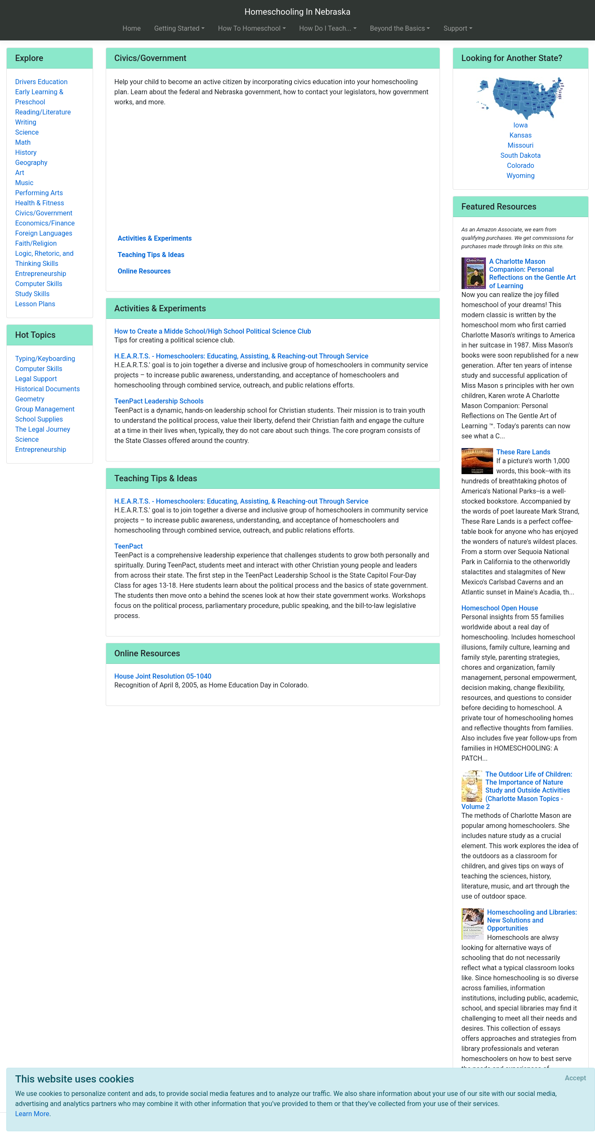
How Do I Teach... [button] (325, 28)
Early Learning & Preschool (39, 97)
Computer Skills (38, 284)
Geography (31, 163)
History (26, 153)
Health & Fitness (39, 203)
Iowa (520, 125)
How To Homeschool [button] (249, 28)
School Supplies (39, 419)
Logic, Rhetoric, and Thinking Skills (44, 258)
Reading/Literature (43, 112)
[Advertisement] (273, 169)
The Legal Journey (42, 429)
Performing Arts (39, 193)
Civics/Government (43, 213)
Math (23, 142)
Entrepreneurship (40, 274)
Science (27, 132)
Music (24, 183)
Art (19, 173)
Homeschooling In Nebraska (298, 12)
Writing (25, 122)
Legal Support (36, 379)
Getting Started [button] (177, 28)
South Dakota (520, 155)
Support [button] (455, 28)
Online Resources (144, 271)
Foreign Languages (43, 233)
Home (132, 28)
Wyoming (521, 176)
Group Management (45, 409)
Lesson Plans (35, 304)
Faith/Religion (36, 243)
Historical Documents (47, 389)
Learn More (32, 1114)
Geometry (29, 399)
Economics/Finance (45, 223)
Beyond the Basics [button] (397, 28)
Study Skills (32, 294)
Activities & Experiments (155, 238)
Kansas (521, 135)
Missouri (521, 145)
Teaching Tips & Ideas (151, 255)
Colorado (520, 166)
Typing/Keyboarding (45, 359)
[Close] (576, 1078)
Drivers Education (41, 82)
